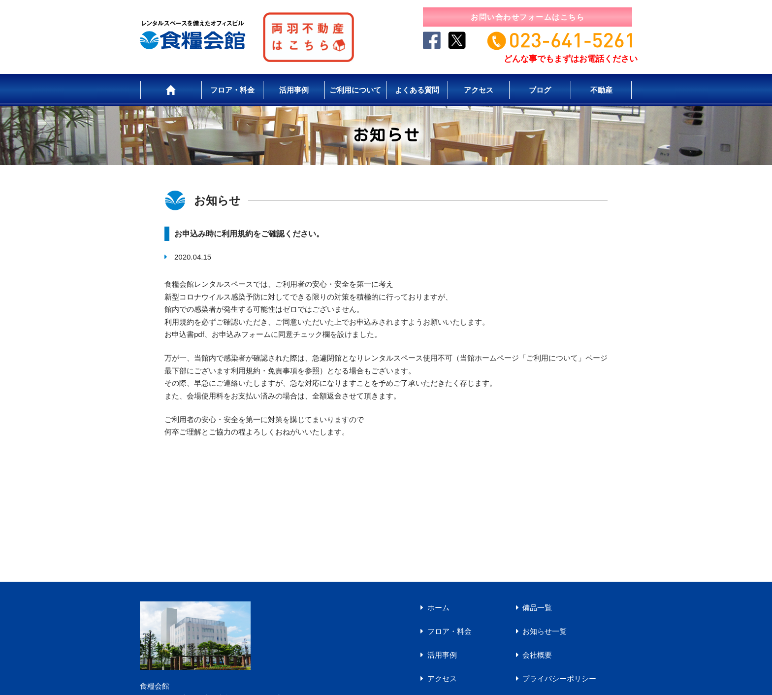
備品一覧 (537, 607)
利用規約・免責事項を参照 (275, 370)
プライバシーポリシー (559, 678)
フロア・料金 (232, 90)
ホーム (438, 607)
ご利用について (355, 90)
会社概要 (537, 655)
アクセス (478, 90)
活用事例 (294, 90)
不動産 (601, 90)
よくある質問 (417, 90)
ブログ (540, 90)
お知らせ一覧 (544, 631)
